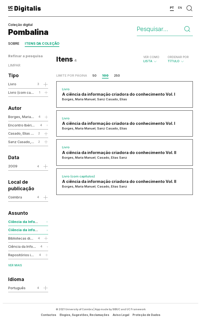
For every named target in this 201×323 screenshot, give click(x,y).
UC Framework (136, 309)
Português (17, 288)
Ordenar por (178, 57)
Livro (12, 84)
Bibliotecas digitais (23, 238)
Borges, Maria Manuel (26, 116)
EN (180, 8)
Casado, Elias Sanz (23, 133)
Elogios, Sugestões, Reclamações (84, 314)
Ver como (151, 57)
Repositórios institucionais (30, 255)
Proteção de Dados (146, 314)
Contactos (48, 314)
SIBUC (116, 309)
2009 (12, 166)
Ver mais (15, 265)
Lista (151, 59)
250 (117, 75)
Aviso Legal (121, 314)
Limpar (14, 65)
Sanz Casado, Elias (23, 142)
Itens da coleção (42, 43)
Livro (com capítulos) (25, 92)
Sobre (13, 43)
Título (178, 59)
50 (94, 75)
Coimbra (15, 197)
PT (172, 8)
